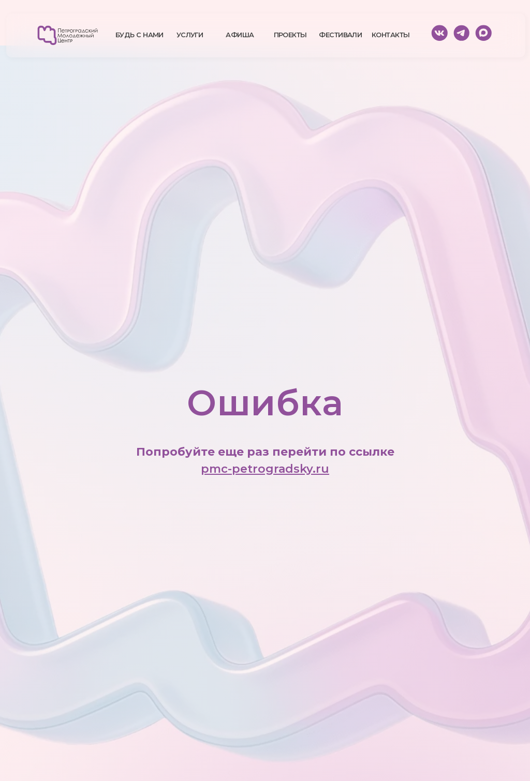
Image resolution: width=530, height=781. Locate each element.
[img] (68, 35)
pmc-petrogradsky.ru (265, 469)
